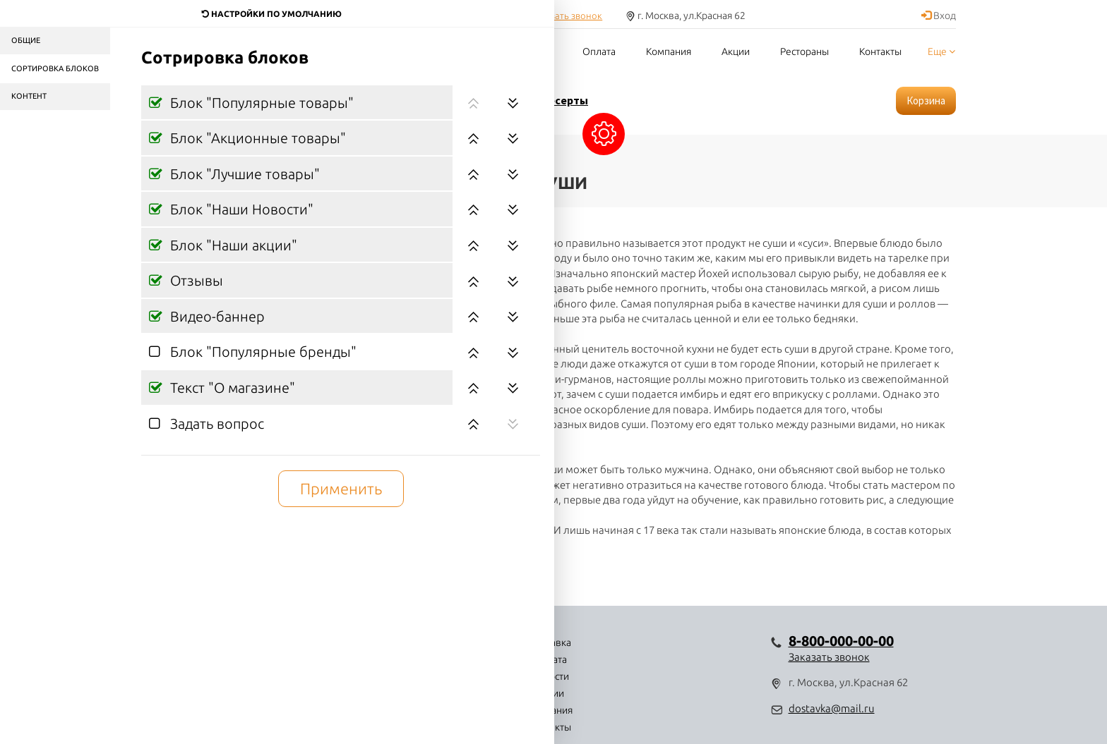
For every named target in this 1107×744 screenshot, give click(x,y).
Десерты (564, 100)
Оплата (599, 51)
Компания (668, 51)
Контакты (880, 51)
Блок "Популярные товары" (260, 102)
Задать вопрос (215, 423)
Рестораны (804, 51)
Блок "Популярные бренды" (262, 351)
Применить (341, 488)
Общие (25, 40)
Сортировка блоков (55, 68)
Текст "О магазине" (231, 387)
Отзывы (195, 280)
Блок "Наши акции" (232, 245)
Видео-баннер (216, 316)
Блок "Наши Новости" (240, 209)
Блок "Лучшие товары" (243, 174)
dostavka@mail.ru (832, 708)
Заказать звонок (566, 15)
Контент (29, 96)
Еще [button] (941, 51)
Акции (736, 51)
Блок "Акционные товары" (256, 138)
